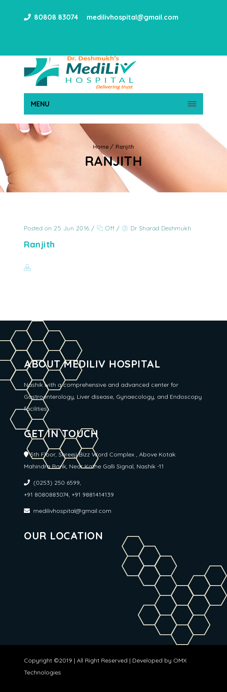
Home (101, 146)
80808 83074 (56, 17)
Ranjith (125, 146)
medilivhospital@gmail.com (131, 17)
